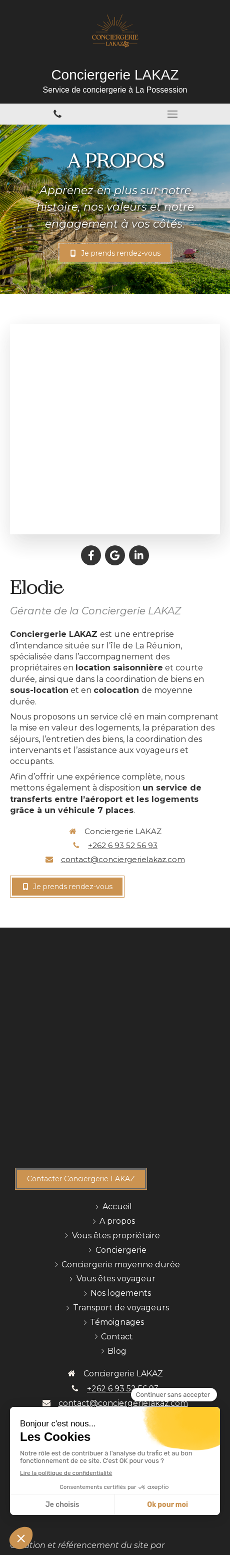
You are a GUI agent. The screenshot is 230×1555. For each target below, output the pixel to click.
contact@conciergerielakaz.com (123, 859)
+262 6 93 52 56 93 (123, 845)
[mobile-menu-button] (172, 114)
